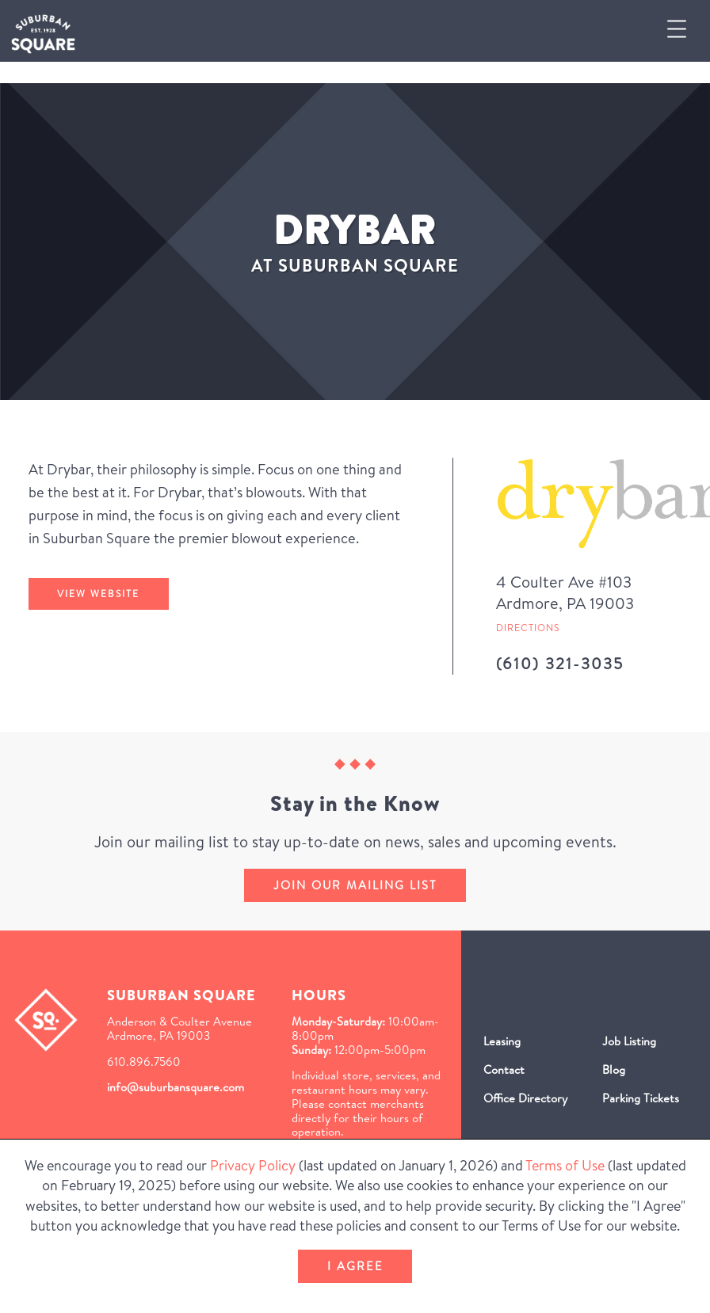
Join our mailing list (355, 885)
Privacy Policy (253, 1165)
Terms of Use (565, 1165)
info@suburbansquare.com (175, 1087)
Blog (613, 1069)
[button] (683, 30)
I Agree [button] (355, 1266)
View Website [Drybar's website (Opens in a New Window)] (98, 593)
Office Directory (525, 1098)
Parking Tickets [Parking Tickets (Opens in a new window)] (640, 1098)
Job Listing (629, 1041)
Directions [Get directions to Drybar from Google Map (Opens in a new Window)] (527, 627)
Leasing (502, 1041)
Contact (504, 1069)
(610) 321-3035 (560, 663)
